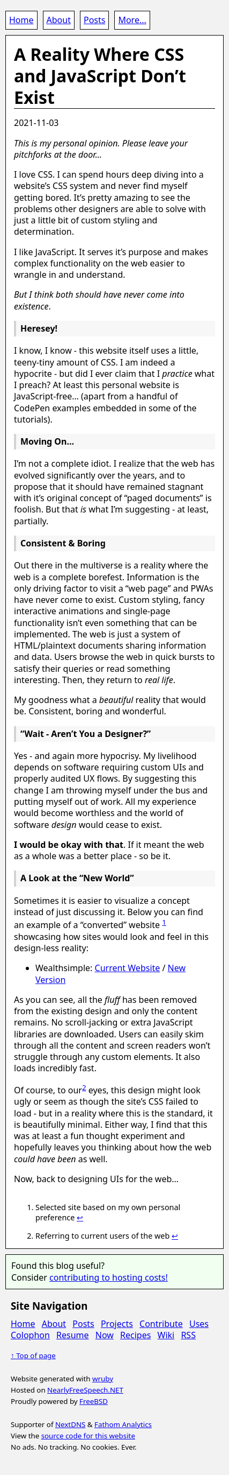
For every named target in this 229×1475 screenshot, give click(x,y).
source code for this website (88, 1436)
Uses (199, 1324)
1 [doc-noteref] (164, 922)
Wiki (166, 1335)
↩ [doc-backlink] (80, 1217)
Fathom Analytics (123, 1424)
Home (21, 20)
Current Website (127, 968)
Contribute (161, 1324)
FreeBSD (93, 1401)
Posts (94, 20)
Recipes (135, 1335)
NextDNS (70, 1424)
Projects (117, 1324)
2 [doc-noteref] (84, 1087)
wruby (102, 1378)
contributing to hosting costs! (108, 1277)
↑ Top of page (33, 1355)
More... (132, 20)
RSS (188, 1335)
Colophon (30, 1335)
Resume (72, 1335)
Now (104, 1335)
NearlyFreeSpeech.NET (85, 1390)
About (59, 20)
